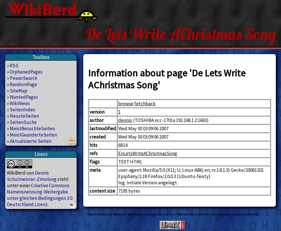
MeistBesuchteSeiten (32, 128)
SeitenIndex (22, 109)
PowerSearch (23, 78)
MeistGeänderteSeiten (33, 135)
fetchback (145, 103)
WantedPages (24, 97)
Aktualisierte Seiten (30, 141)
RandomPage (23, 84)
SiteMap (18, 91)
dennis (125, 120)
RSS (14, 65)
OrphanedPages (26, 72)
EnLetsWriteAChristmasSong (147, 153)
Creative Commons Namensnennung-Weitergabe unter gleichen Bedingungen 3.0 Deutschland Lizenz (39, 195)
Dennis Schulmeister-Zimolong (32, 176)
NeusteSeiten (24, 116)
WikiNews (20, 103)
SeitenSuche (23, 122)
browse (125, 103)
